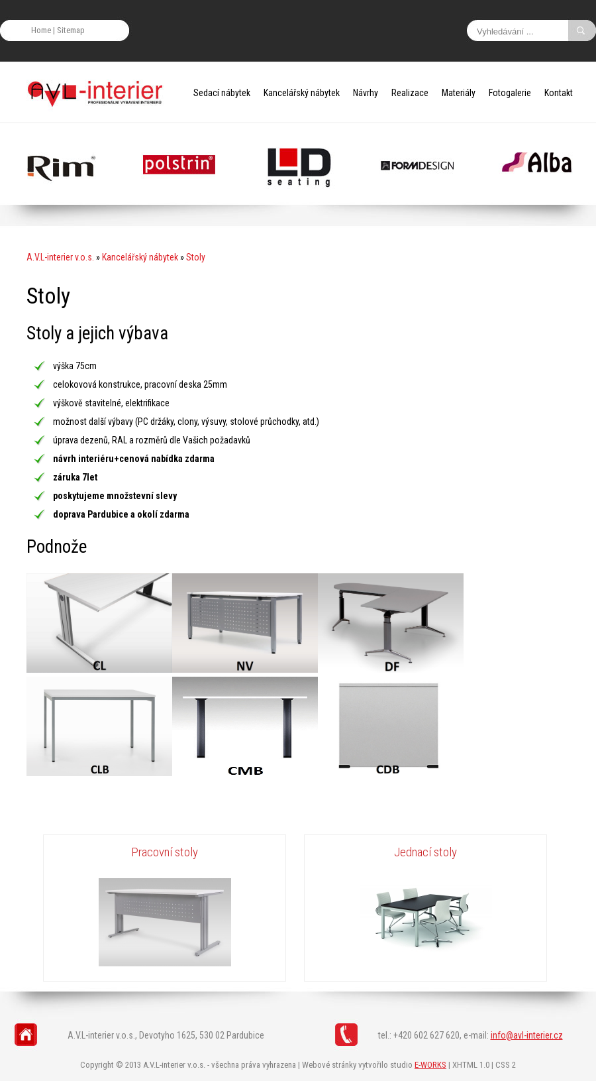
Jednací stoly (425, 852)
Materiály (458, 92)
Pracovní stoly (164, 852)
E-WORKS (430, 1065)
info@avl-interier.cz (527, 1035)
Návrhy (365, 92)
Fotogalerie (510, 92)
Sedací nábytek (221, 92)
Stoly (195, 257)
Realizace (409, 92)
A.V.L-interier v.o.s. (60, 257)
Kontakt (558, 92)
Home (41, 30)
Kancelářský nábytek (302, 92)
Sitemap (71, 30)
